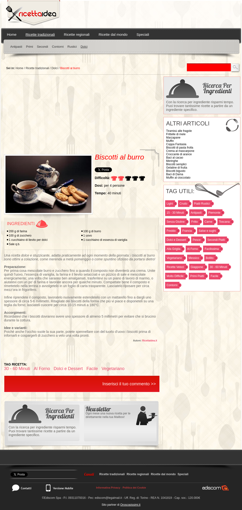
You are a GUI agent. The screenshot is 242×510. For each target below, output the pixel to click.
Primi (29, 46)
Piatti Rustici (202, 203)
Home (11, 34)
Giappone (197, 267)
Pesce (196, 240)
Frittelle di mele (175, 134)
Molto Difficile (175, 276)
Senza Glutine (175, 221)
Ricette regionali (77, 34)
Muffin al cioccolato (178, 177)
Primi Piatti (197, 276)
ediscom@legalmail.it (108, 498)
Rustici (72, 46)
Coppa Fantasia (176, 144)
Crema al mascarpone (180, 151)
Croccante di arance (179, 154)
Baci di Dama (174, 174)
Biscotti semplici (176, 164)
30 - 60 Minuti (218, 267)
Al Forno (192, 249)
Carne (208, 221)
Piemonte (214, 212)
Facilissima (212, 249)
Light (170, 203)
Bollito (210, 258)
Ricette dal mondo (113, 34)
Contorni (57, 46)
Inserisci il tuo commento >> (129, 383)
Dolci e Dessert (176, 240)
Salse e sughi (207, 230)
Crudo (183, 203)
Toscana (224, 221)
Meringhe (172, 161)
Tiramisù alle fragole (179, 131)
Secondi (42, 46)
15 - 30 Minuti (175, 212)
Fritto (194, 221)
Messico (194, 258)
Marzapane (173, 137)
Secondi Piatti (216, 240)
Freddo (171, 230)
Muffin (170, 141)
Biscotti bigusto (175, 171)
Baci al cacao (174, 157)
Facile (214, 276)
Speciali (143, 34)
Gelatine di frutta (176, 167)
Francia (187, 230)
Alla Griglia (173, 249)
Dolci (84, 46)
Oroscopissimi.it (130, 504)
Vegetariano (174, 258)
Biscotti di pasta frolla (179, 147)
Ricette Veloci (175, 267)
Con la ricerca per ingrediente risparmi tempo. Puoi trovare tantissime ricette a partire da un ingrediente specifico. (200, 106)
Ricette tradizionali (40, 34)
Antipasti (16, 46)
